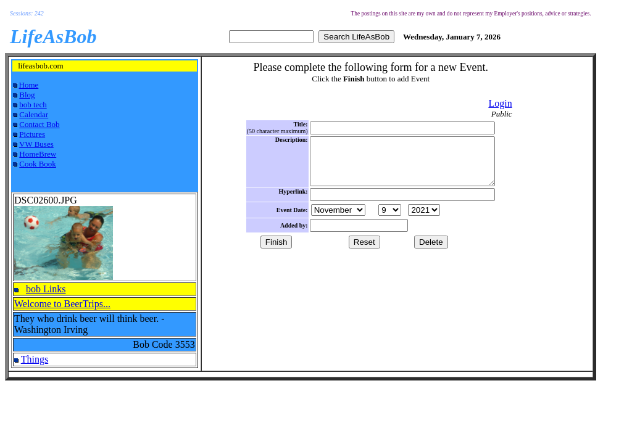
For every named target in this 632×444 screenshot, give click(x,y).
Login (500, 103)
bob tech (32, 104)
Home (29, 84)
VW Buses (36, 144)
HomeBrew (37, 153)
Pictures (32, 134)
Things (34, 359)
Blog (27, 94)
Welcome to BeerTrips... (62, 303)
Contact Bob (39, 124)
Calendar (33, 114)
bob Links (45, 289)
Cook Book (37, 163)
